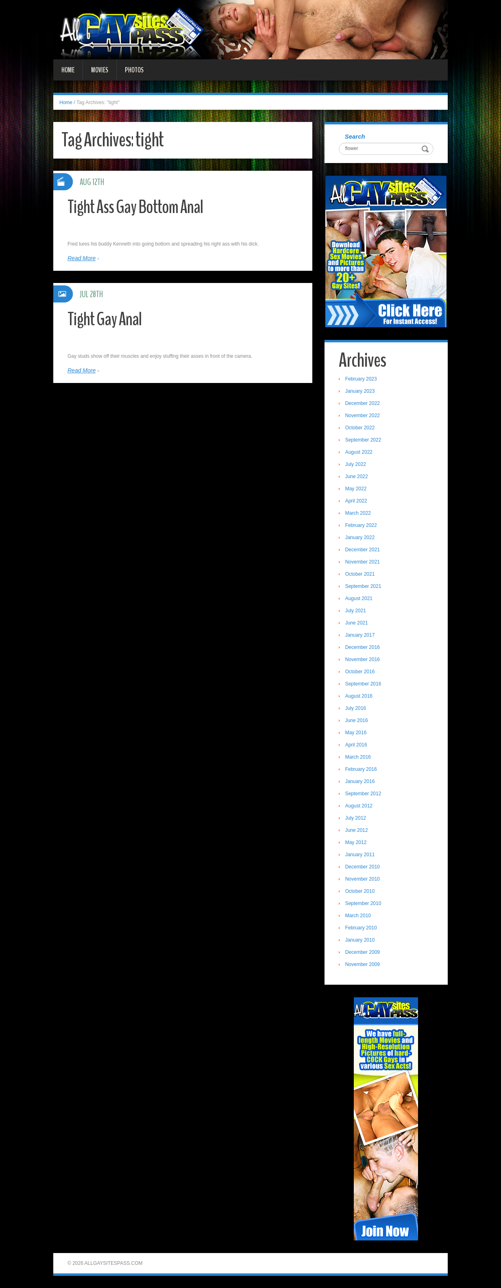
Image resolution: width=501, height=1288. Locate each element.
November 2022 (362, 415)
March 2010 (358, 915)
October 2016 (360, 671)
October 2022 (360, 428)
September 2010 (363, 903)
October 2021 (360, 574)
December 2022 (362, 403)
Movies (99, 70)
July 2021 (355, 611)
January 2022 (360, 537)
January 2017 (360, 635)
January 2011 (360, 854)
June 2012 (356, 830)
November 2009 (362, 964)
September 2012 (363, 793)
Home (67, 70)
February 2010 (361, 928)
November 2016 (362, 659)
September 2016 (363, 684)
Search (355, 136)
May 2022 (356, 489)
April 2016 (356, 745)
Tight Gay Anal (105, 319)
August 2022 (358, 452)
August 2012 (358, 806)
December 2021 (362, 550)
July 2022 (355, 464)
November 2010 (362, 879)
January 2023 (360, 391)
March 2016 (358, 757)
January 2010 (360, 940)
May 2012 (356, 842)
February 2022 (361, 525)
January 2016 (360, 781)
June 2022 (356, 476)
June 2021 (356, 623)
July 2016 (355, 708)
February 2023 (361, 379)
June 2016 (356, 720)
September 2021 (363, 586)
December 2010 (362, 867)
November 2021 (362, 562)
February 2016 (361, 769)
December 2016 (362, 647)
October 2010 (360, 891)
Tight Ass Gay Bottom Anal (135, 207)
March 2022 (358, 513)
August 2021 (358, 598)
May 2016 (356, 732)
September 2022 (363, 440)
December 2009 (362, 952)
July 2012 (355, 818)
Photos (134, 70)
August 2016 (358, 696)
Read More (82, 258)
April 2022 (356, 501)
